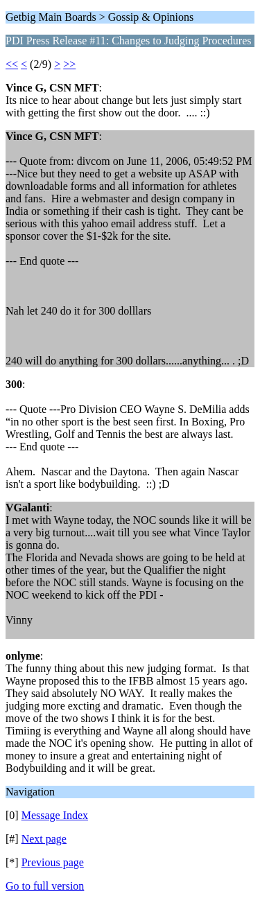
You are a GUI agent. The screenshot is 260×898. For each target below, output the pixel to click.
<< (12, 64)
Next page (44, 839)
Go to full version (45, 886)
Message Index (54, 815)
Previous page (52, 862)
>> (69, 64)
